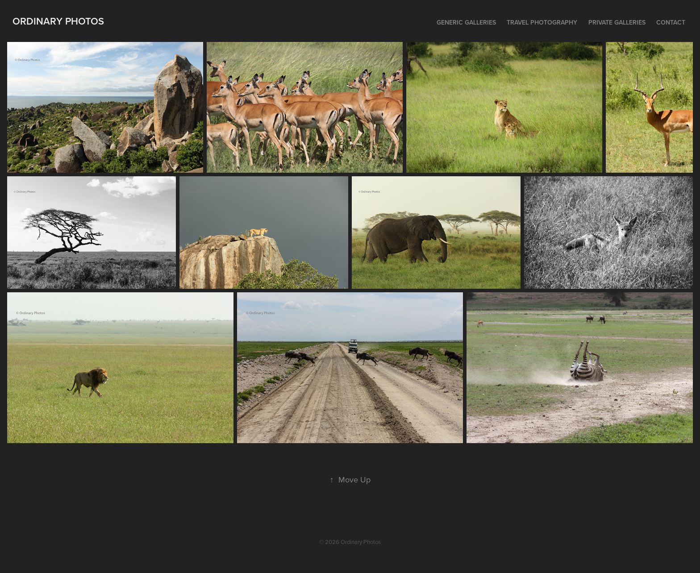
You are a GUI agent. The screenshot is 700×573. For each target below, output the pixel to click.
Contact (670, 22)
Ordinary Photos (58, 21)
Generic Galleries (466, 22)
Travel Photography (542, 22)
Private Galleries (617, 22)
